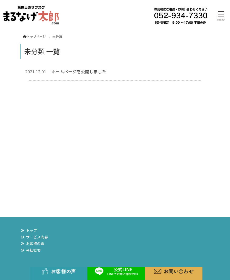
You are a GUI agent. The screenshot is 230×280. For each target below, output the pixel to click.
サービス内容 (37, 237)
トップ (31, 230)
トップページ (34, 36)
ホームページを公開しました (78, 71)
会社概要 (33, 250)
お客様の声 (35, 243)
